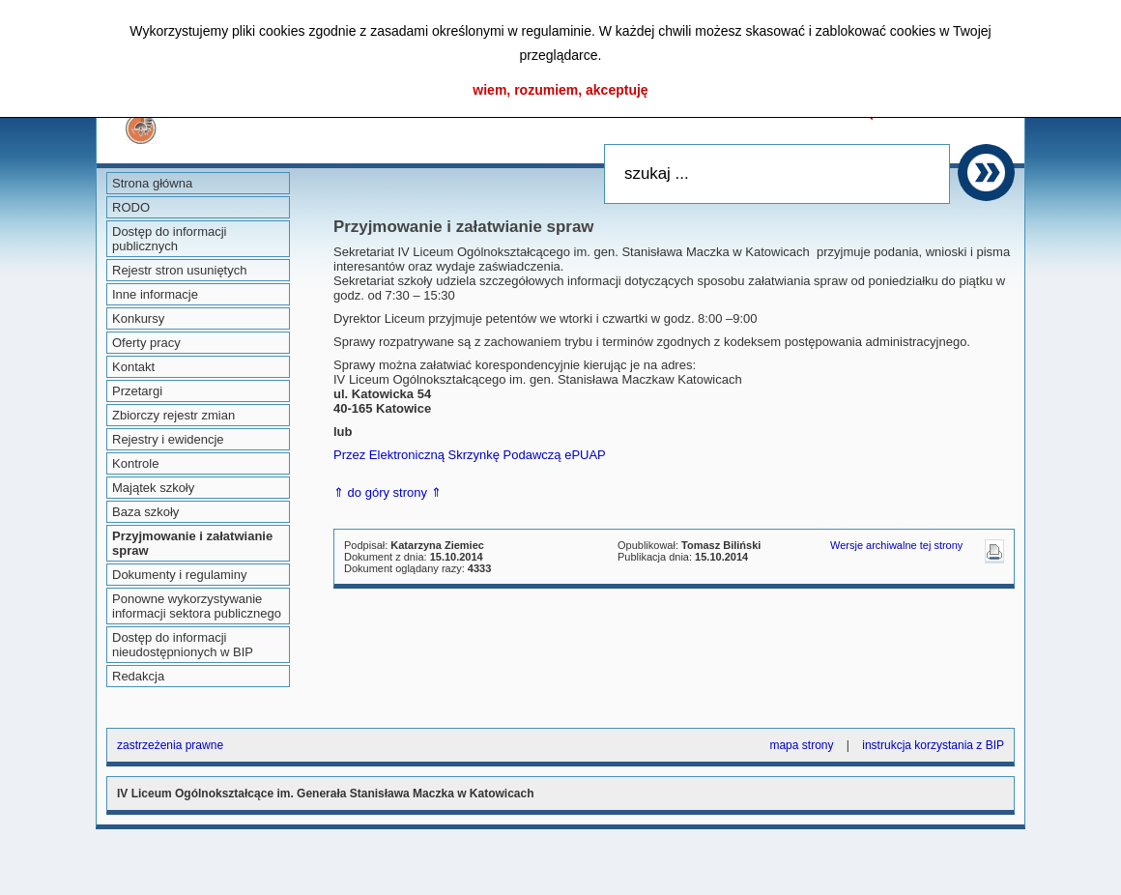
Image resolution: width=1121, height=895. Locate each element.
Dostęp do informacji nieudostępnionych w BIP (182, 644)
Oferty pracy (146, 342)
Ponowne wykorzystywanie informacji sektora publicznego (196, 606)
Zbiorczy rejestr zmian (173, 415)
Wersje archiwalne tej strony (896, 545)
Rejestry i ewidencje (168, 439)
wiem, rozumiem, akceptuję (560, 90)
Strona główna (152, 183)
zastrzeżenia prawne (170, 745)
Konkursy (138, 318)
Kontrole (135, 463)
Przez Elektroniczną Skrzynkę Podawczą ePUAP (469, 455)
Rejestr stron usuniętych (179, 270)
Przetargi (137, 391)
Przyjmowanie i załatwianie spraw (192, 543)
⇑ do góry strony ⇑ (387, 492)
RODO (131, 207)
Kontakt (133, 367)
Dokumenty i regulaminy (179, 574)
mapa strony (801, 745)
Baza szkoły (145, 512)
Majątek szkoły (153, 487)
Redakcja (138, 676)
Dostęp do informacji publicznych (169, 238)
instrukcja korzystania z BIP (933, 745)
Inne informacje (155, 294)
